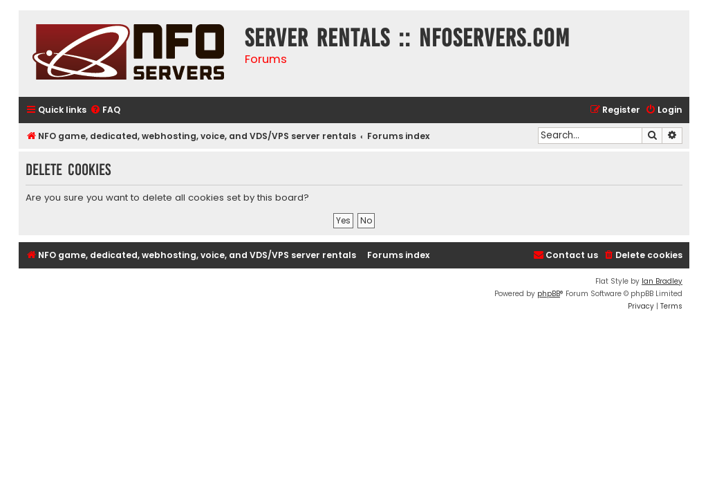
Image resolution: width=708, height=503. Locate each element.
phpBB (548, 294)
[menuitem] (105, 110)
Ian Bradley (662, 281)
